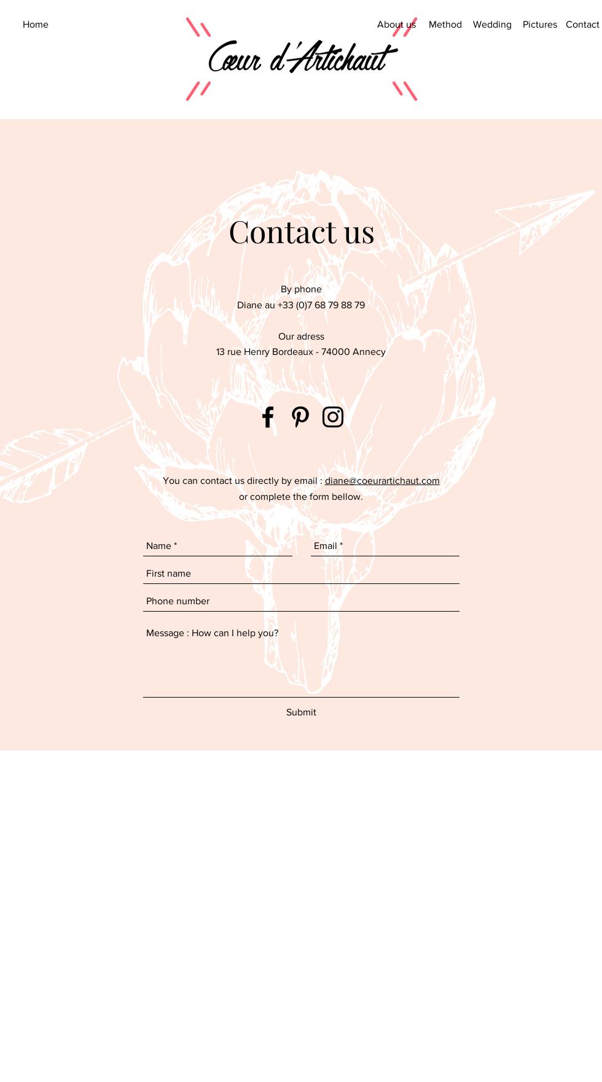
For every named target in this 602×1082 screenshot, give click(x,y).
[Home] (35, 24)
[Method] (445, 24)
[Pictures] (539, 24)
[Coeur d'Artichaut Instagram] (333, 417)
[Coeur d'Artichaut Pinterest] (300, 417)
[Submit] (301, 712)
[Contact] (582, 24)
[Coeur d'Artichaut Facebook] (268, 417)
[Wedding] (492, 24)
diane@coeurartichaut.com (382, 480)
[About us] (396, 24)
